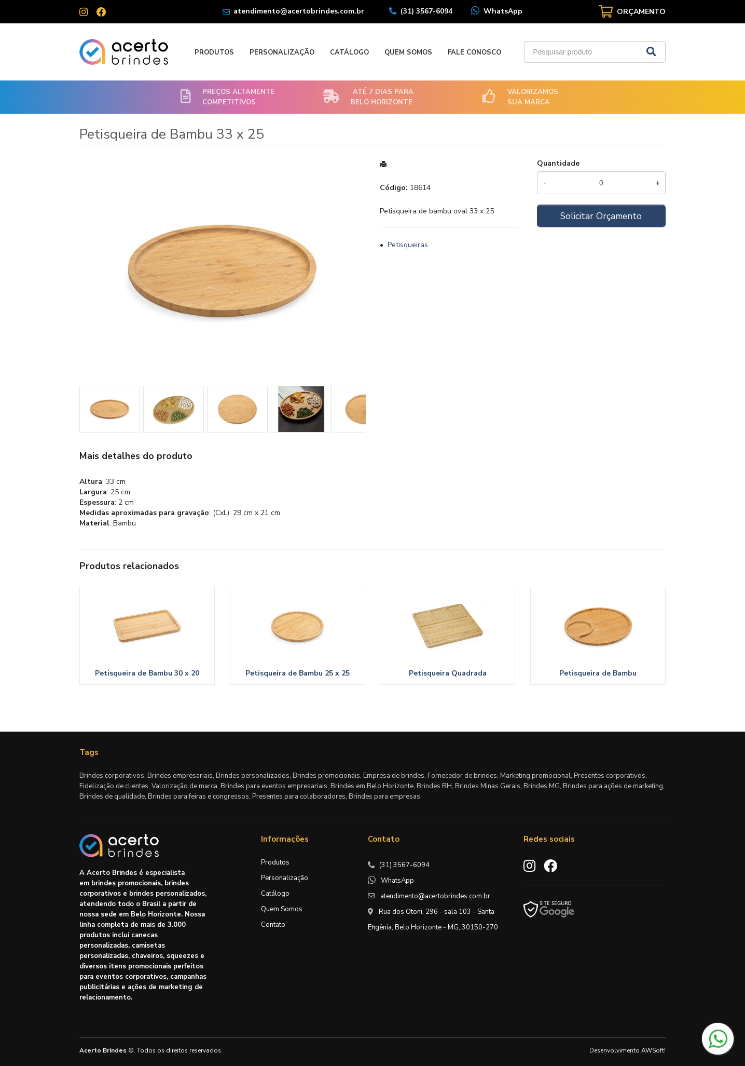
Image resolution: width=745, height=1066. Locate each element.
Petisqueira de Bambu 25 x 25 (297, 673)
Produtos (214, 52)
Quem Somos (408, 52)
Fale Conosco (474, 52)
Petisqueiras (408, 245)
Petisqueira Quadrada (448, 673)
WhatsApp (503, 11)
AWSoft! (653, 1050)
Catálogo (349, 52)
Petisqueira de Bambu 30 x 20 (147, 673)
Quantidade (558, 163)
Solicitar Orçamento (601, 216)
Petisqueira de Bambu (598, 673)
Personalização (282, 52)
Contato (273, 924)
